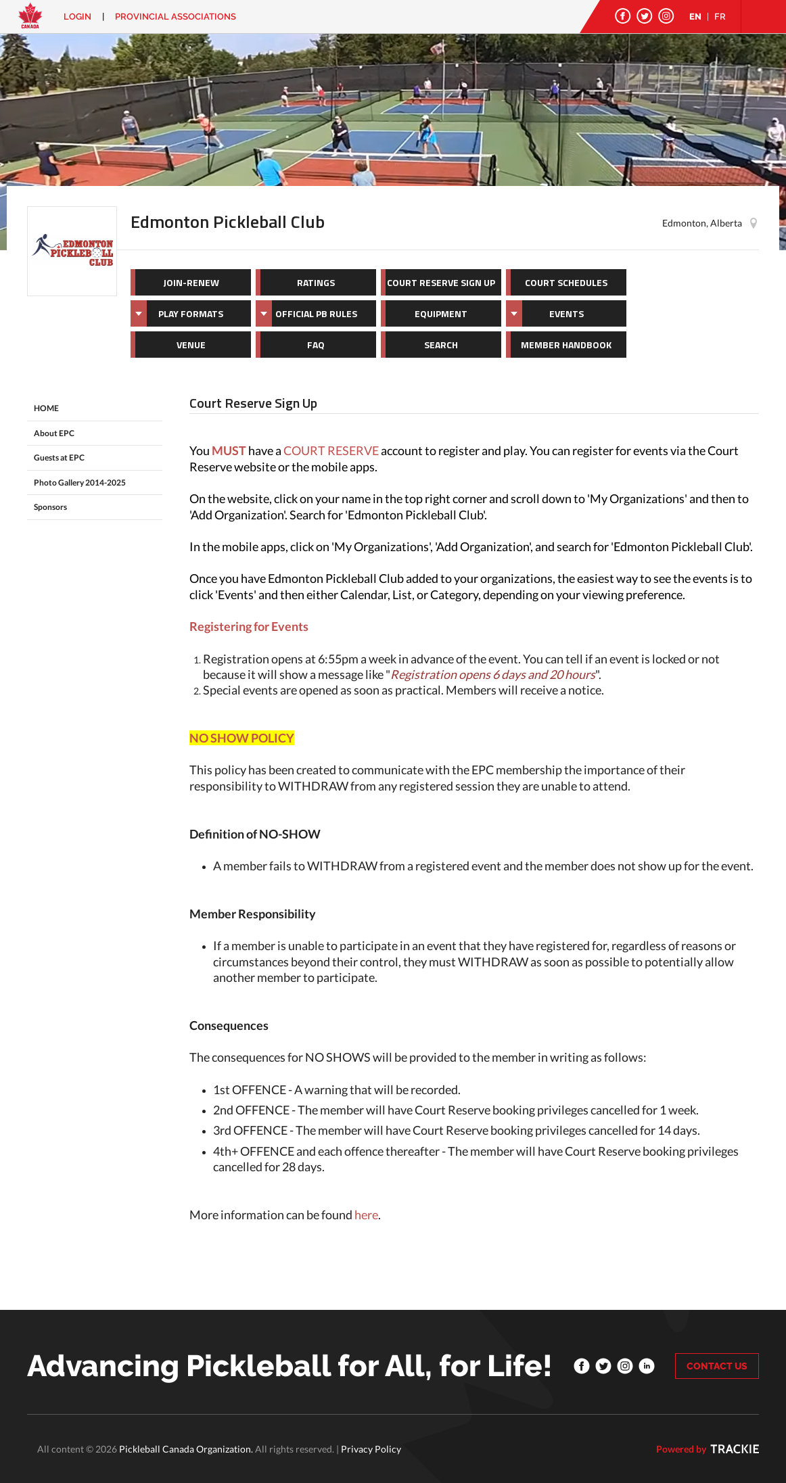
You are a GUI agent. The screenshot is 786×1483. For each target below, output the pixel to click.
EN (695, 16)
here (366, 1214)
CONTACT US (717, 1366)
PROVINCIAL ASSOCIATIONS (175, 16)
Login (77, 16)
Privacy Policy (371, 1449)
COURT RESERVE (331, 450)
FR (720, 16)
